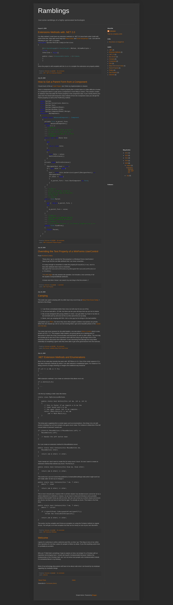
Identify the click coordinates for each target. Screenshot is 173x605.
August (129, 165)
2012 (126, 158)
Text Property (49, 286)
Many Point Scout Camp (90, 300)
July (128, 175)
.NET (44, 73)
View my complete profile (114, 34)
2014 (126, 153)
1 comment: (60, 285)
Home (73, 580)
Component (49, 242)
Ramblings (53, 10)
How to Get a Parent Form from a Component (62, 81)
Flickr (51, 322)
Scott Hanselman (82, 38)
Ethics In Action (86, 331)
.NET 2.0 (48, 73)
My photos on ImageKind (116, 42)
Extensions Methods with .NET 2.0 (56, 32)
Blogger (94, 595)
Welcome (43, 537)
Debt (110, 63)
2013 (126, 155)
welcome (45, 575)
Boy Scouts (46, 348)
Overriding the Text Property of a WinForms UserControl (68, 251)
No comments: (61, 71)
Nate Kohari (70, 38)
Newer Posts (42, 580)
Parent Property (57, 242)
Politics (111, 70)
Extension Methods (57, 73)
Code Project (57, 86)
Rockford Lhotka (47, 255)
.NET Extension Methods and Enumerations (61, 357)
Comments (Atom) (51, 583)
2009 (126, 163)
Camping (43, 295)
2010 (126, 160)
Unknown (113, 31)
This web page (47, 274)
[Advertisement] (116, 112)
